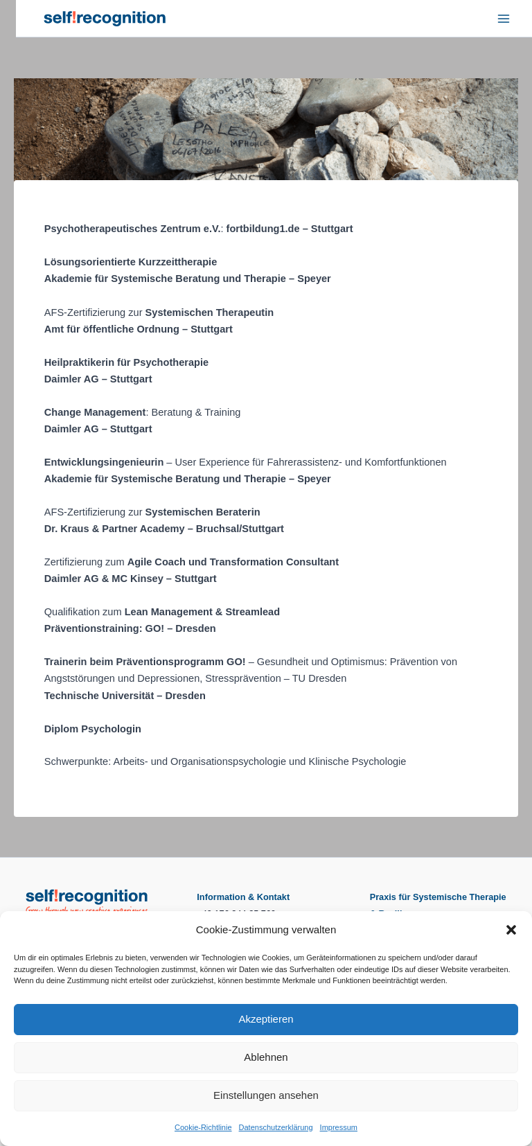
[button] (511, 930)
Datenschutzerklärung (276, 1127)
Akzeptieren (265, 1019)
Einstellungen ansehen (266, 1095)
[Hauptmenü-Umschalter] (503, 18)
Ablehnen (265, 1057)
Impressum (338, 1127)
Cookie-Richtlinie (203, 1127)
